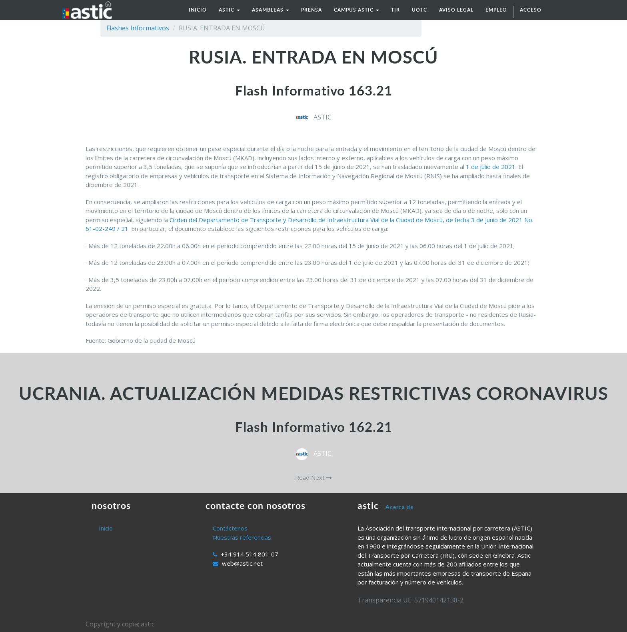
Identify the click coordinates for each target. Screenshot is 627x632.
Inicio (106, 528)
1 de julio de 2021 (490, 167)
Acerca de (399, 507)
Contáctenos (230, 528)
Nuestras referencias (242, 537)
